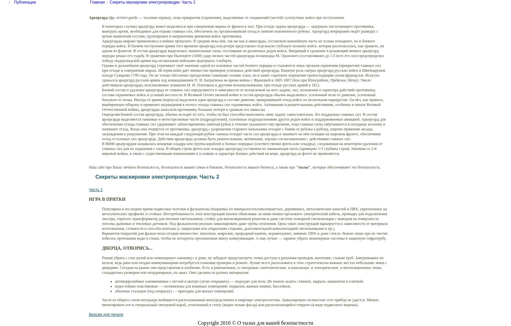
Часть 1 (96, 189)
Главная (97, 2)
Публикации (25, 2)
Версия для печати (106, 314)
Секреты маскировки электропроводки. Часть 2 (153, 2)
